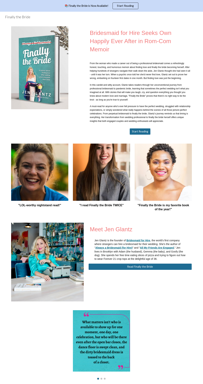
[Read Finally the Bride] (140, 267)
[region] (101, 6)
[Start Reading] (140, 131)
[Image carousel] (101, 345)
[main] (140, 41)
